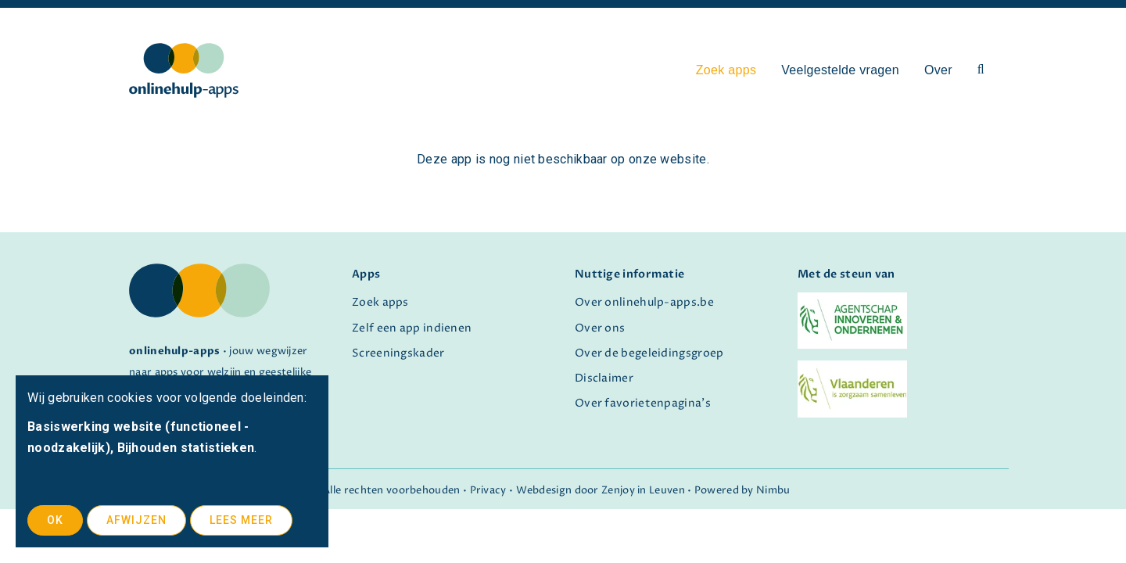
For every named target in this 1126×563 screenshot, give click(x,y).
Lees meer (241, 520)
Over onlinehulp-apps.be (644, 302)
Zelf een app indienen (412, 328)
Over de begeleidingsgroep (649, 353)
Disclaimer (604, 378)
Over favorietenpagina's (643, 403)
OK (55, 520)
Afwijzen (136, 520)
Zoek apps (726, 70)
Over (938, 70)
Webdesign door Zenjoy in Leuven (600, 490)
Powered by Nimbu (742, 490)
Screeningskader (398, 353)
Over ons (600, 328)
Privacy (488, 490)
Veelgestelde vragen (840, 70)
